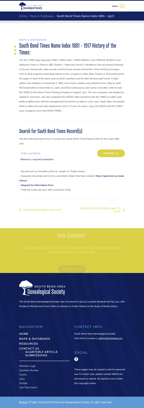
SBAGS (115, 374)
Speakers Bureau (29, 370)
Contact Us (29, 348)
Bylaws (23, 402)
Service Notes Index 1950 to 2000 (100, 210)
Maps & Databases (34, 338)
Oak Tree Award (28, 387)
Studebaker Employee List (42, 210)
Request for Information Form (37, 185)
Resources (28, 343)
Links (22, 378)
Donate (23, 383)
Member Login (27, 366)
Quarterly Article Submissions (41, 353)
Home (23, 333)
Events (23, 374)
